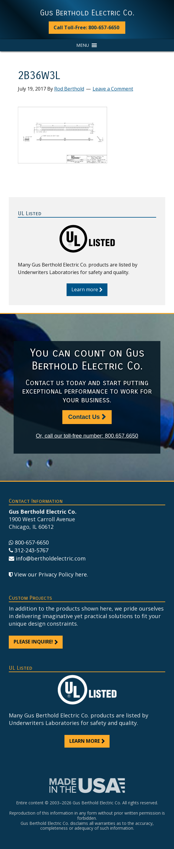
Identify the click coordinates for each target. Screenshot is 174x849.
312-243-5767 (31, 550)
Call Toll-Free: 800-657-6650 (86, 27)
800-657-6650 (32, 542)
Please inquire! (33, 641)
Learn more (84, 289)
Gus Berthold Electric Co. (87, 13)
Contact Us (84, 416)
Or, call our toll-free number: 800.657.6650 (87, 436)
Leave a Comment (113, 88)
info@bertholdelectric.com (51, 558)
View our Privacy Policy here (50, 574)
